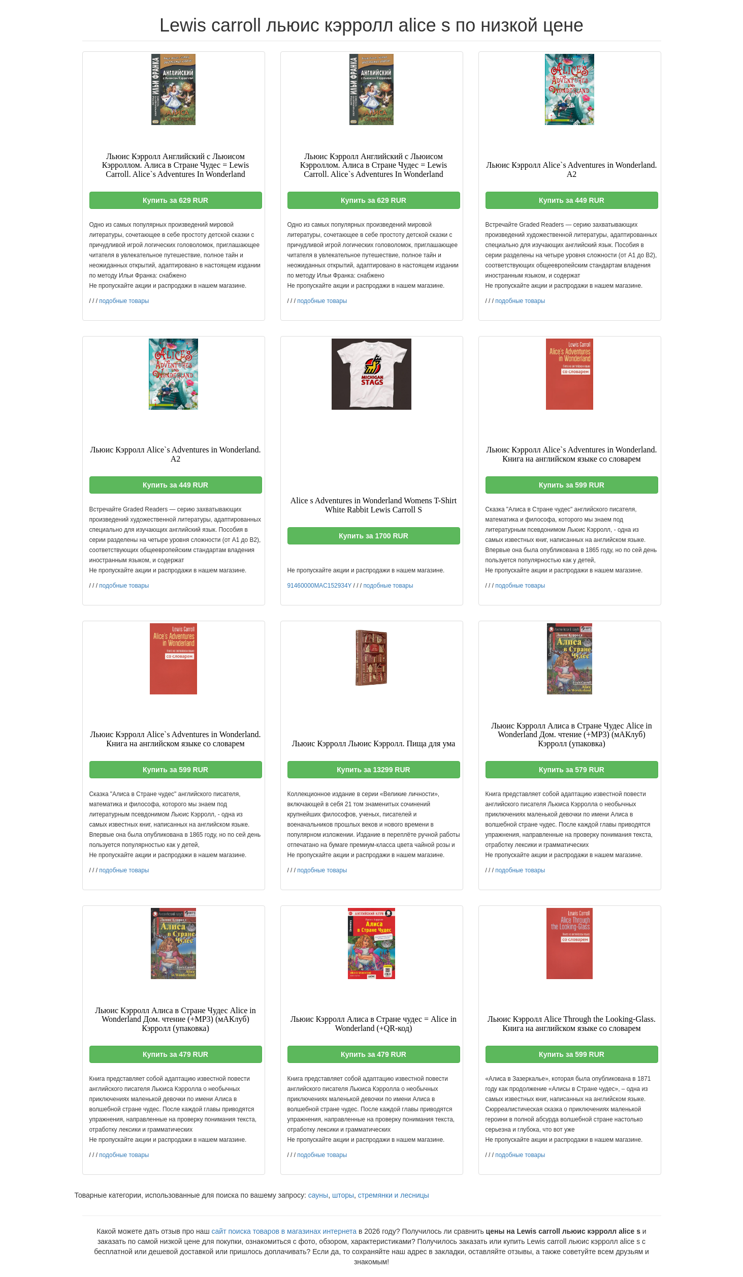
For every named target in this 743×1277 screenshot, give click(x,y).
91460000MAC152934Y (319, 585)
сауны (318, 1195)
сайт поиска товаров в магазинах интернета (284, 1231)
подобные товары (124, 301)
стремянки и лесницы (393, 1195)
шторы (343, 1195)
